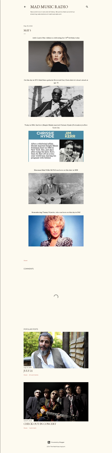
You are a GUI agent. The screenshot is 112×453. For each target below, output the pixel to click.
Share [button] (25, 260)
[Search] (87, 6)
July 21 (28, 370)
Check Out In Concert (40, 424)
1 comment (32, 428)
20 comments (33, 375)
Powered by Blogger (56, 442)
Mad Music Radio (49, 6)
